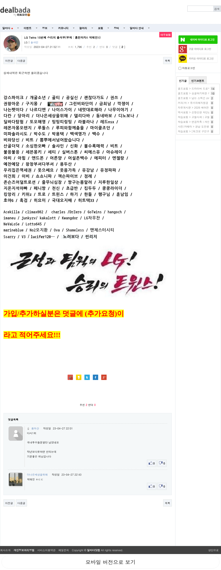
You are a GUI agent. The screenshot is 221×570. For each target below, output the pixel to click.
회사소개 (5, 550)
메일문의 (63, 550)
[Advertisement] (128, 12)
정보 (44, 28)
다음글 (21, 60)
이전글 (9, 60)
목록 (167, 60)
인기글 (183, 80)
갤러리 (83, 28)
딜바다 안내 (137, 28)
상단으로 (213, 550)
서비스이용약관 (46, 550)
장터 (116, 28)
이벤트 (28, 28)
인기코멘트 (197, 80)
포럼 (100, 28)
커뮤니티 (63, 28)
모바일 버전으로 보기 (110, 562)
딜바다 (7, 28)
